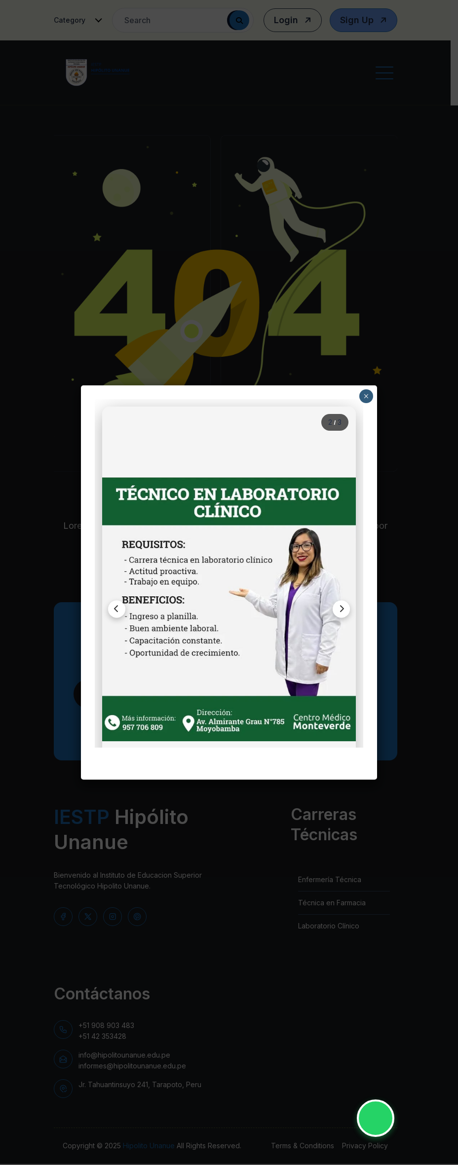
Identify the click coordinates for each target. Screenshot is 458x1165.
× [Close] (366, 396)
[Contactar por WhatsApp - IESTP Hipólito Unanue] (375, 1118)
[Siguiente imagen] (338, 609)
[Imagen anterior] (120, 609)
